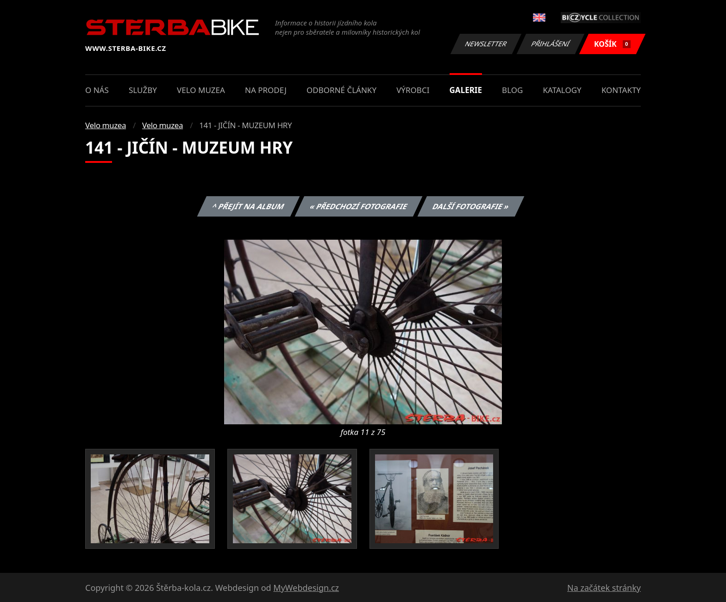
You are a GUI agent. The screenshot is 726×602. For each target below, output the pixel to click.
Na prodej (266, 90)
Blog (512, 90)
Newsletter (485, 43)
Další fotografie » (471, 206)
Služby (143, 90)
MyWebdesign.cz (306, 587)
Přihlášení (550, 43)
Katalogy (562, 90)
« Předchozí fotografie (358, 206)
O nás (97, 90)
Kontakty (621, 90)
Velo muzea (201, 90)
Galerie (466, 90)
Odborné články (341, 90)
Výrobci (412, 90)
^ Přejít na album (248, 206)
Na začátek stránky (604, 587)
